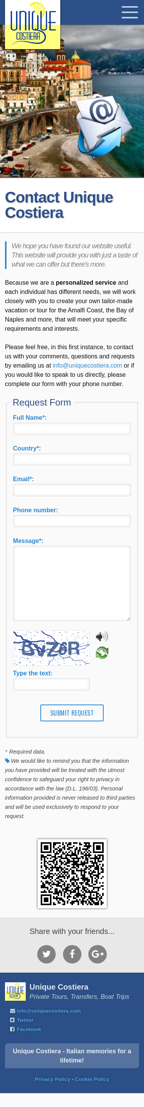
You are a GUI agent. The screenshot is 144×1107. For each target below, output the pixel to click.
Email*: (23, 479)
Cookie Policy (92, 1093)
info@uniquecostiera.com (87, 365)
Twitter (25, 1034)
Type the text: (33, 687)
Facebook (29, 1043)
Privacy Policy (52, 1093)
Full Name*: (30, 417)
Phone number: (35, 510)
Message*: (28, 541)
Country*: (27, 448)
